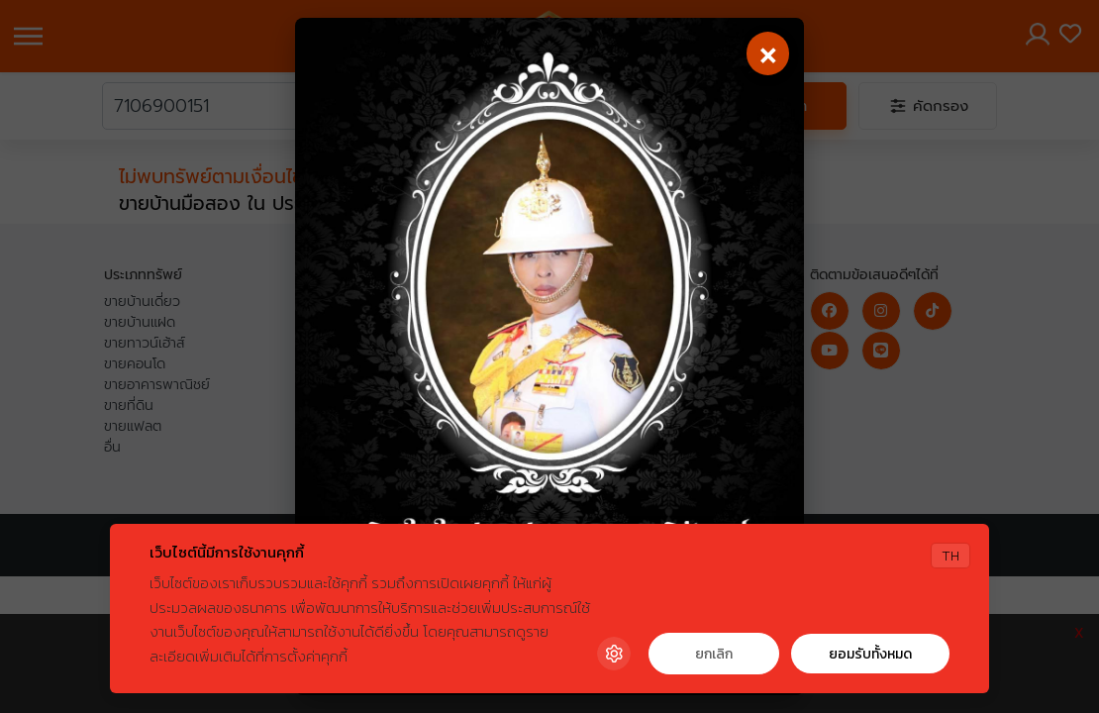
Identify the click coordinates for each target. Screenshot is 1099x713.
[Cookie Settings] (614, 653)
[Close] (767, 55)
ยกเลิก (714, 654)
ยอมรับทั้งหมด (870, 654)
